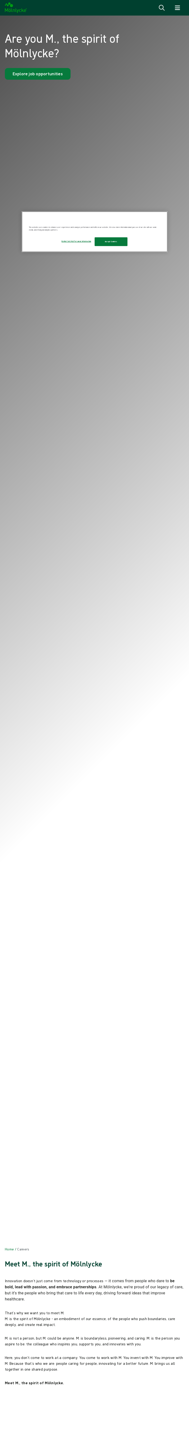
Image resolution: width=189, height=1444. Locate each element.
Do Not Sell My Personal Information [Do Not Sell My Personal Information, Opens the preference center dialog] (76, 241)
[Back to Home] (9, 1249)
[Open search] (162, 8)
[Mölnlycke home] (16, 7)
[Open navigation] (177, 8)
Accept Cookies (111, 241)
